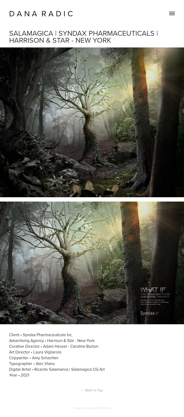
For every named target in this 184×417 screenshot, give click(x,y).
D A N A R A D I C (41, 13)
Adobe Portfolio (100, 408)
